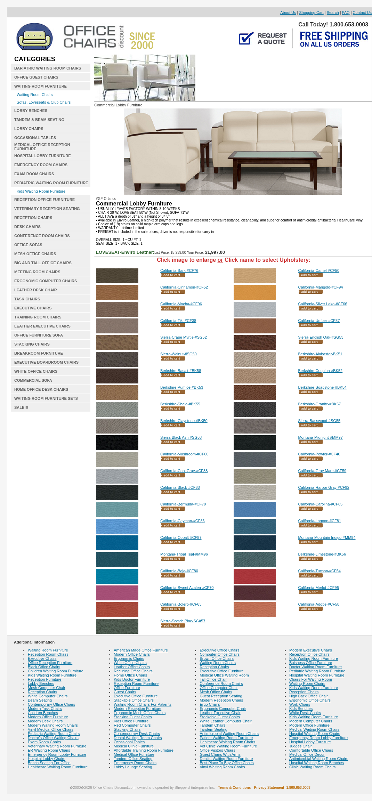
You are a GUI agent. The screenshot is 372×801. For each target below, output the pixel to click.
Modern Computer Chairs (310, 721)
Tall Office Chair (213, 679)
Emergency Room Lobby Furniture (57, 754)
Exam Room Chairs (44, 742)
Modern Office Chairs (132, 654)
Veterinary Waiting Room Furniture (57, 746)
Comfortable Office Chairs (311, 750)
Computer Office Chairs (220, 654)
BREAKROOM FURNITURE (38, 353)
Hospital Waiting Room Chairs (314, 733)
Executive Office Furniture (135, 696)
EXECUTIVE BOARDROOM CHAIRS (46, 362)
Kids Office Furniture (131, 721)
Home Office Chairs (130, 675)
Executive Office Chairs (219, 650)
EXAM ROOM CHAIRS (34, 174)
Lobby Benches (41, 683)
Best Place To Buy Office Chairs (227, 763)
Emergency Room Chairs (135, 763)
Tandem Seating (213, 729)
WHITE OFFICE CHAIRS (35, 371)
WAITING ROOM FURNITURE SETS (46, 398)
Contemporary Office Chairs (51, 704)
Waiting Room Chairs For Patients (142, 704)
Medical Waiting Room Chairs (314, 729)
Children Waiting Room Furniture (55, 671)
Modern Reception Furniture (137, 708)
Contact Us (362, 12)
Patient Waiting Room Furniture (226, 738)
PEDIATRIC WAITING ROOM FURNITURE (51, 183)
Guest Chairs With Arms (220, 754)
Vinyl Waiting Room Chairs (222, 767)
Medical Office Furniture (134, 754)
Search (333, 12)
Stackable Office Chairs (134, 700)
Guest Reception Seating (221, 696)
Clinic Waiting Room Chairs (312, 767)
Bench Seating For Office (49, 763)
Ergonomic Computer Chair (223, 708)
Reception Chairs (42, 692)
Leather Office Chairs (132, 667)
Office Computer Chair (218, 688)
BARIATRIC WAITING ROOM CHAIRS (47, 68)
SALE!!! (21, 407)
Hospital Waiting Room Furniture (317, 675)
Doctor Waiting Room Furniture (315, 667)
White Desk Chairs (305, 713)
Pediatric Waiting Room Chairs (54, 733)
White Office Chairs (130, 663)
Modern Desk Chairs (45, 721)
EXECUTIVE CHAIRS (33, 308)
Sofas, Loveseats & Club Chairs (44, 102)
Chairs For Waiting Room (310, 679)
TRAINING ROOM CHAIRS (38, 317)
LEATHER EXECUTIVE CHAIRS (42, 326)
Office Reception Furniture (50, 663)
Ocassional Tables (129, 742)
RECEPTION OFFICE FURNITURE (44, 199)
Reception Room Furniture (136, 683)
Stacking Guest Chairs (133, 717)
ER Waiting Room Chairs (49, 750)
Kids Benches (301, 708)
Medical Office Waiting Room (224, 675)
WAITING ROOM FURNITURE (40, 86)
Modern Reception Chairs (221, 700)
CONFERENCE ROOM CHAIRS (42, 236)
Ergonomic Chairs (129, 658)
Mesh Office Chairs (216, 692)
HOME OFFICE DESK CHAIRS (41, 389)
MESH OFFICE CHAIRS (35, 254)
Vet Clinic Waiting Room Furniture (228, 746)
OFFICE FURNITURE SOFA (38, 335)
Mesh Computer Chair (46, 688)
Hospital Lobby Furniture (310, 742)
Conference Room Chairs (221, 683)
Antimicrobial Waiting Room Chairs (229, 733)
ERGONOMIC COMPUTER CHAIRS (45, 281)
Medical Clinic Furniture (134, 746)
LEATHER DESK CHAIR (35, 290)
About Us (288, 12)
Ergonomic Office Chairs (310, 700)
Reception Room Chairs (48, 654)
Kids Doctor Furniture (132, 679)
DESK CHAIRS (27, 227)
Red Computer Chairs (132, 725)
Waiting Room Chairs (35, 94)
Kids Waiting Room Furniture (41, 191)
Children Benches (43, 713)
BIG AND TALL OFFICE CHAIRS (43, 263)
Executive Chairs (42, 658)
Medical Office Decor (307, 754)
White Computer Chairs (47, 696)
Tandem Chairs (212, 725)
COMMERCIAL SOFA (33, 380)
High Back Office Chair (308, 696)
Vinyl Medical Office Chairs (50, 729)
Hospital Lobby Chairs (46, 758)
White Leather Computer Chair (225, 721)
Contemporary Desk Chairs (137, 733)
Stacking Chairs (127, 729)
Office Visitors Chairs (217, 750)
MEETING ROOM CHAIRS (37, 272)
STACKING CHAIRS (32, 344)
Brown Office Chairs (217, 658)
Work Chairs (299, 704)
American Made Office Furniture (141, 650)
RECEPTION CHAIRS (33, 218)
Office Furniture (127, 688)
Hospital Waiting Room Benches (316, 763)
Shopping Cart (311, 12)
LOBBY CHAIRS (28, 129)
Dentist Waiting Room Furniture (226, 758)
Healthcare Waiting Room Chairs (227, 742)
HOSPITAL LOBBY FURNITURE (42, 156)
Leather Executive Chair (220, 713)
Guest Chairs (125, 692)
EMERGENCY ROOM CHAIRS (40, 165)
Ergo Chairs (210, 704)
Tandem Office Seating (133, 758)
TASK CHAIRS (27, 299)
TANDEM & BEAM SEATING (39, 120)
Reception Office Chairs (309, 654)
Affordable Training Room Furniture (143, 750)
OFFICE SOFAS (28, 245)
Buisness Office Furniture (310, 663)
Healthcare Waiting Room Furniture (58, 767)
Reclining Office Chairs (133, 671)
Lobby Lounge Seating (133, 767)
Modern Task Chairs (45, 708)
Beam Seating (40, 700)
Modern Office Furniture (48, 717)
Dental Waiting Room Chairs (138, 738)
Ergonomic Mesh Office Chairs (139, 713)
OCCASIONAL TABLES (35, 138)
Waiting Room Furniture (48, 650)
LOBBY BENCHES (30, 110)
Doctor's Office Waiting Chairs (53, 738)
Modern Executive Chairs (310, 650)
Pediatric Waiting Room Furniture (317, 671)
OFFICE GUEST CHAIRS (36, 77)
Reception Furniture (45, 679)
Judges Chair (300, 746)
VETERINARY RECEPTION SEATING (47, 209)
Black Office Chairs (44, 667)
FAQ (346, 12)
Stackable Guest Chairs (220, 717)
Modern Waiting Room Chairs (53, 725)
